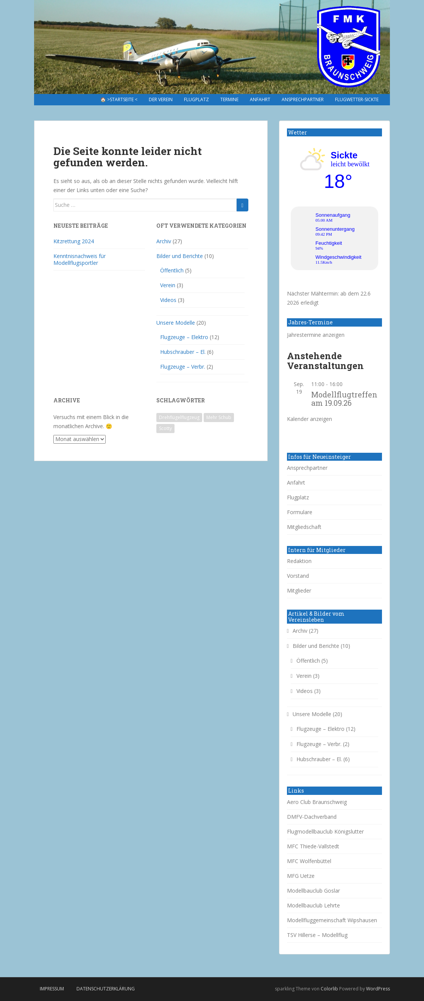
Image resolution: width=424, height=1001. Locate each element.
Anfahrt (260, 99)
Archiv (163, 241)
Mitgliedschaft (304, 526)
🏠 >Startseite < (118, 99)
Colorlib (329, 988)
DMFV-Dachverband (312, 816)
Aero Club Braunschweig (317, 801)
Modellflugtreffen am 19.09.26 (344, 398)
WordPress (378, 988)
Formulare (299, 512)
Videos (168, 299)
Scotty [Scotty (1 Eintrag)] (165, 428)
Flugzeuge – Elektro (184, 337)
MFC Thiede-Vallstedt (313, 846)
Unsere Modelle (175, 322)
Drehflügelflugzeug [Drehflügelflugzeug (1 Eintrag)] (179, 417)
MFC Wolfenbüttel (309, 861)
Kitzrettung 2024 (73, 241)
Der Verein (161, 99)
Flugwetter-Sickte (357, 99)
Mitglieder (299, 590)
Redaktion (299, 561)
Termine (229, 99)
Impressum (52, 988)
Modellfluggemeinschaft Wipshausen (332, 920)
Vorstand (298, 575)
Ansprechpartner (303, 99)
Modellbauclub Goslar (313, 890)
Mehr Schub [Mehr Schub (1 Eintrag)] (218, 417)
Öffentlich (172, 270)
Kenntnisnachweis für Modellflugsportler (79, 259)
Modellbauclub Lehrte (313, 905)
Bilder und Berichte (179, 256)
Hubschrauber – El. (183, 351)
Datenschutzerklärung (105, 988)
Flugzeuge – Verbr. (182, 366)
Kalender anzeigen (309, 418)
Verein (167, 285)
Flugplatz (196, 99)
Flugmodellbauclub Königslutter (325, 831)
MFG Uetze (301, 875)
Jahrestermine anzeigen (315, 334)
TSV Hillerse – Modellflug (317, 934)
